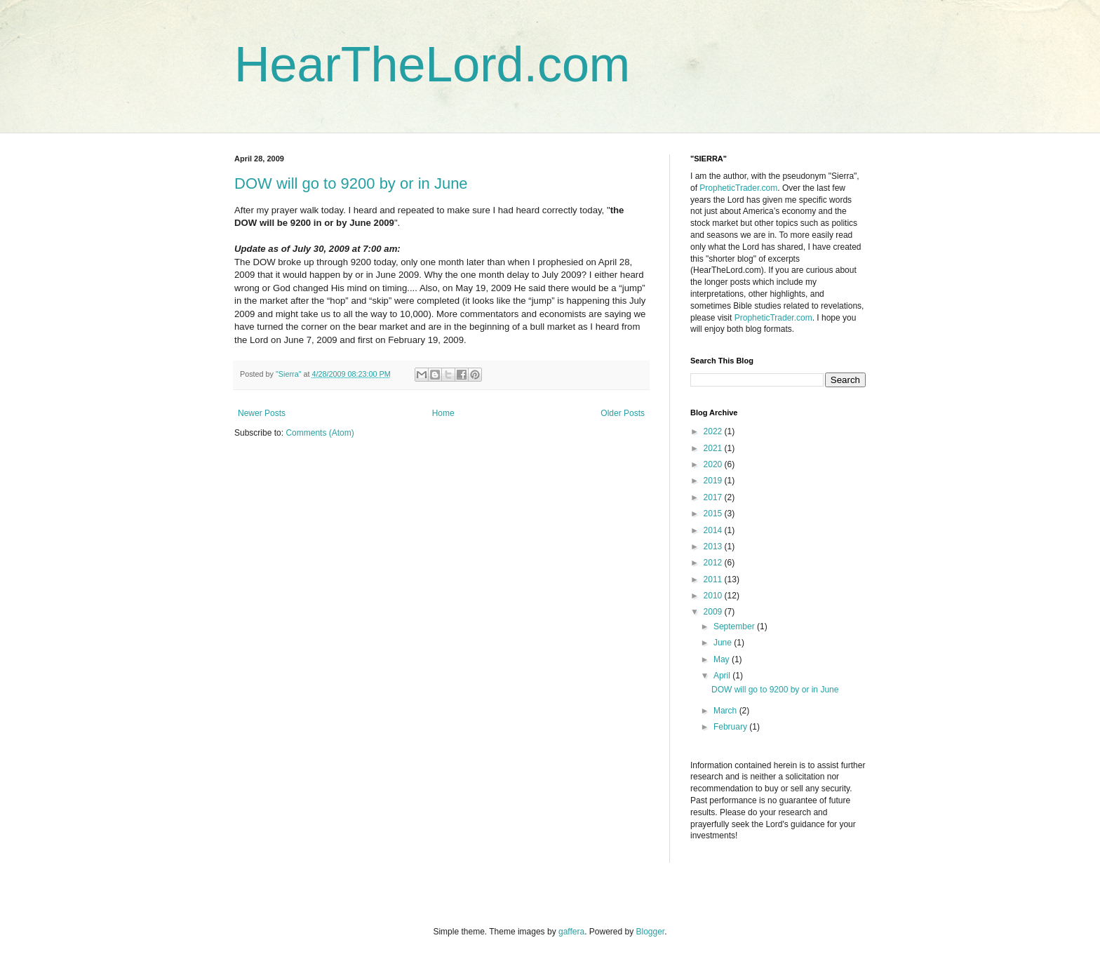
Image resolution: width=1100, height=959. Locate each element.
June (723, 643)
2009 (714, 612)
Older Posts (623, 413)
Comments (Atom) (320, 433)
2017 (714, 497)
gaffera (571, 932)
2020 (714, 464)
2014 (714, 530)
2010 (714, 596)
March (726, 711)
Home (443, 413)
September (735, 626)
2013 (714, 546)
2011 (714, 579)
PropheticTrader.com (738, 188)
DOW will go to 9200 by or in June (351, 183)
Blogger (650, 932)
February (731, 727)
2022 (714, 431)
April (722, 675)
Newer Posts (262, 413)
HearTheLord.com (432, 64)
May (722, 659)
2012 (714, 563)
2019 (714, 480)
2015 (714, 513)
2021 (714, 448)
